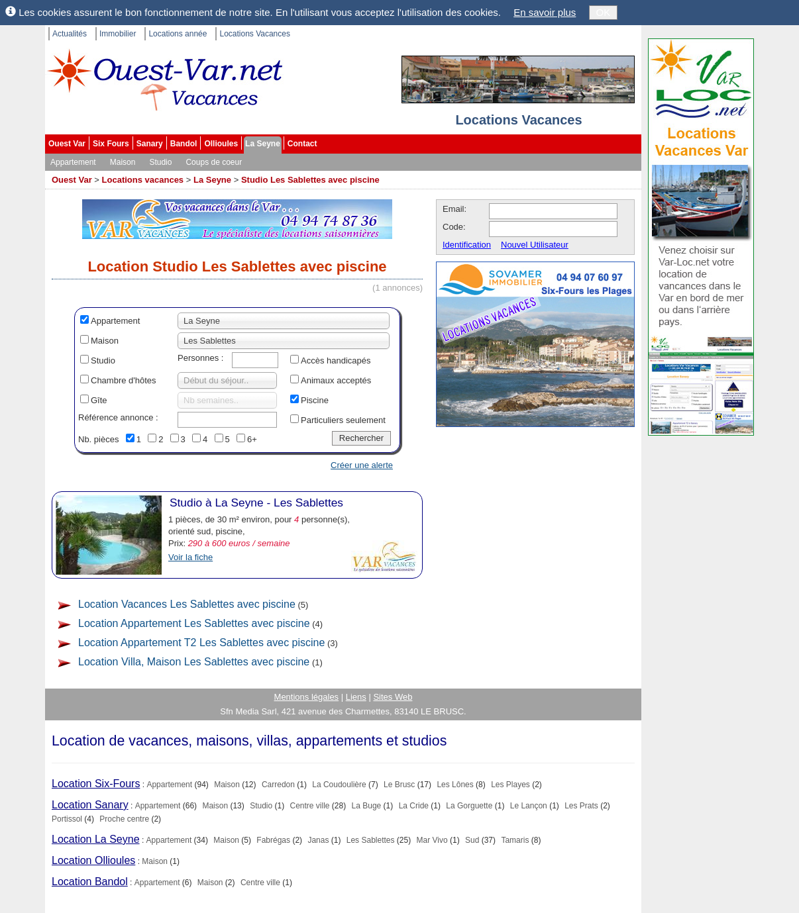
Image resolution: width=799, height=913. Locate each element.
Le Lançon (528, 805)
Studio (160, 162)
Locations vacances (143, 180)
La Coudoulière (339, 784)
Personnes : (200, 358)
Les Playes (510, 784)
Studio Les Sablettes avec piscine (310, 180)
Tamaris (515, 840)
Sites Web (392, 697)
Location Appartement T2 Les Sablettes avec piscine (201, 642)
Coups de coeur (214, 162)
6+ (252, 439)
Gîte (99, 400)
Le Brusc (399, 784)
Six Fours (111, 143)
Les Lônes (455, 784)
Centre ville (310, 805)
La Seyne (262, 143)
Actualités (69, 33)
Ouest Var (66, 143)
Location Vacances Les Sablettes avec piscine (186, 604)
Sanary (149, 143)
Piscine (315, 400)
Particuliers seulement (343, 420)
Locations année (177, 33)
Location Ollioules (93, 860)
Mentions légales (306, 697)
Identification (467, 245)
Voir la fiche (190, 557)
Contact (302, 143)
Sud (472, 840)
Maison (123, 162)
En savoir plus (544, 12)
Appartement (73, 162)
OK (603, 12)
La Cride (414, 805)
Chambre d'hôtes (123, 380)
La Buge (367, 805)
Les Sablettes (370, 840)
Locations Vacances (254, 33)
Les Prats (581, 805)
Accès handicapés (336, 360)
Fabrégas (273, 840)
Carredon (278, 784)
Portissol (67, 819)
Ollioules (221, 143)
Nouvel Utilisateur (534, 245)
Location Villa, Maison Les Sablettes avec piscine (193, 661)
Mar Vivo (432, 840)
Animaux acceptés (336, 380)
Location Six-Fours (96, 783)
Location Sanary (90, 804)
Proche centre (124, 819)
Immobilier (117, 33)
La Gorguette (469, 805)
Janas (318, 840)
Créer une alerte (362, 465)
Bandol (183, 143)
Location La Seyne (96, 839)
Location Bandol (90, 881)
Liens (356, 697)
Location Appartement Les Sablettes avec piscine (194, 623)
